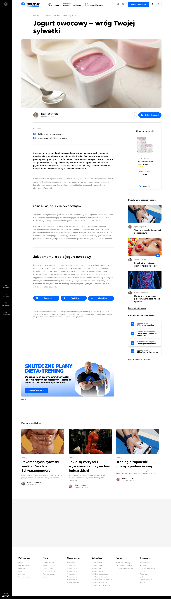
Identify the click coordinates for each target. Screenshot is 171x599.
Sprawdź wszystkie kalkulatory (139, 360)
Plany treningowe (49, 574)
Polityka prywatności (25, 565)
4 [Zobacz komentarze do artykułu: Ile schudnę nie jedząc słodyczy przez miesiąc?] (158, 256)
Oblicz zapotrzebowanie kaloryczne (148, 334)
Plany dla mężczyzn (50, 568)
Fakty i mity (144, 574)
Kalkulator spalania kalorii (100, 577)
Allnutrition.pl (71, 565)
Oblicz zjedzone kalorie (148, 343)
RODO (20, 571)
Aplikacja (21, 574)
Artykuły (47, 16)
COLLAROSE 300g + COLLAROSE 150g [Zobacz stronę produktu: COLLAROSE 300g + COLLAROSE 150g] (145, 163)
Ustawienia (6, 315)
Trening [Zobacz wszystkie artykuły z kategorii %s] (24, 458)
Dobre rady (144, 577)
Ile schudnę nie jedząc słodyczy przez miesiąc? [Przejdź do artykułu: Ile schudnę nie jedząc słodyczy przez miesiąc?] (145, 264)
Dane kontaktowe (24, 577)
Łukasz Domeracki (141, 293)
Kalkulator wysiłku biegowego (102, 585)
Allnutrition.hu (72, 577)
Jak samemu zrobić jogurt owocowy (53, 138)
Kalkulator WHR (96, 568)
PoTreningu (37, 16)
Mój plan (6, 296)
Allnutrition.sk (72, 571)
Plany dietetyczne (49, 571)
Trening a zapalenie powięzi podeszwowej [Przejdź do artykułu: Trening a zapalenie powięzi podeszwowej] (134, 464)
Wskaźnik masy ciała (148, 324)
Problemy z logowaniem (124, 568)
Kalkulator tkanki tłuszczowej (101, 580)
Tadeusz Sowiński (49, 114)
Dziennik (6, 287)
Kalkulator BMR (96, 565)
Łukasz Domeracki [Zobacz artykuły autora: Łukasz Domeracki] (34, 483)
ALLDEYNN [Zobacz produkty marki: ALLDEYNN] (145, 159)
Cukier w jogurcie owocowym (50, 134)
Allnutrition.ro (72, 574)
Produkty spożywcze (147, 568)
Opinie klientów (48, 563)
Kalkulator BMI (96, 563)
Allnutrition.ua (72, 580)
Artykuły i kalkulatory (72, 4)
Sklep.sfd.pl (71, 563)
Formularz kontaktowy (124, 565)
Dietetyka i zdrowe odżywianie (64, 16)
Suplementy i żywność (94, 4)
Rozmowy (6, 305)
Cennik (45, 577)
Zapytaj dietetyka (146, 580)
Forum (142, 583)
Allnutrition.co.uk (73, 583)
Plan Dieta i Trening (123, 563)
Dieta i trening (53, 4)
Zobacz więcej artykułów (137, 308)
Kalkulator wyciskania (99, 583)
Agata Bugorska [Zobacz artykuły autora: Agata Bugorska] (80, 485)
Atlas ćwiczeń (145, 563)
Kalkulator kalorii (97, 571)
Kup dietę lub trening (138, 4)
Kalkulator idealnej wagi (99, 574)
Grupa (6, 593)
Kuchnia (143, 565)
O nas (20, 563)
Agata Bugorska (140, 227)
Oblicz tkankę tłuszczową (148, 351)
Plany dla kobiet (48, 565)
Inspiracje (143, 571)
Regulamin (22, 568)
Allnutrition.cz (72, 568)
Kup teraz (146, 186)
